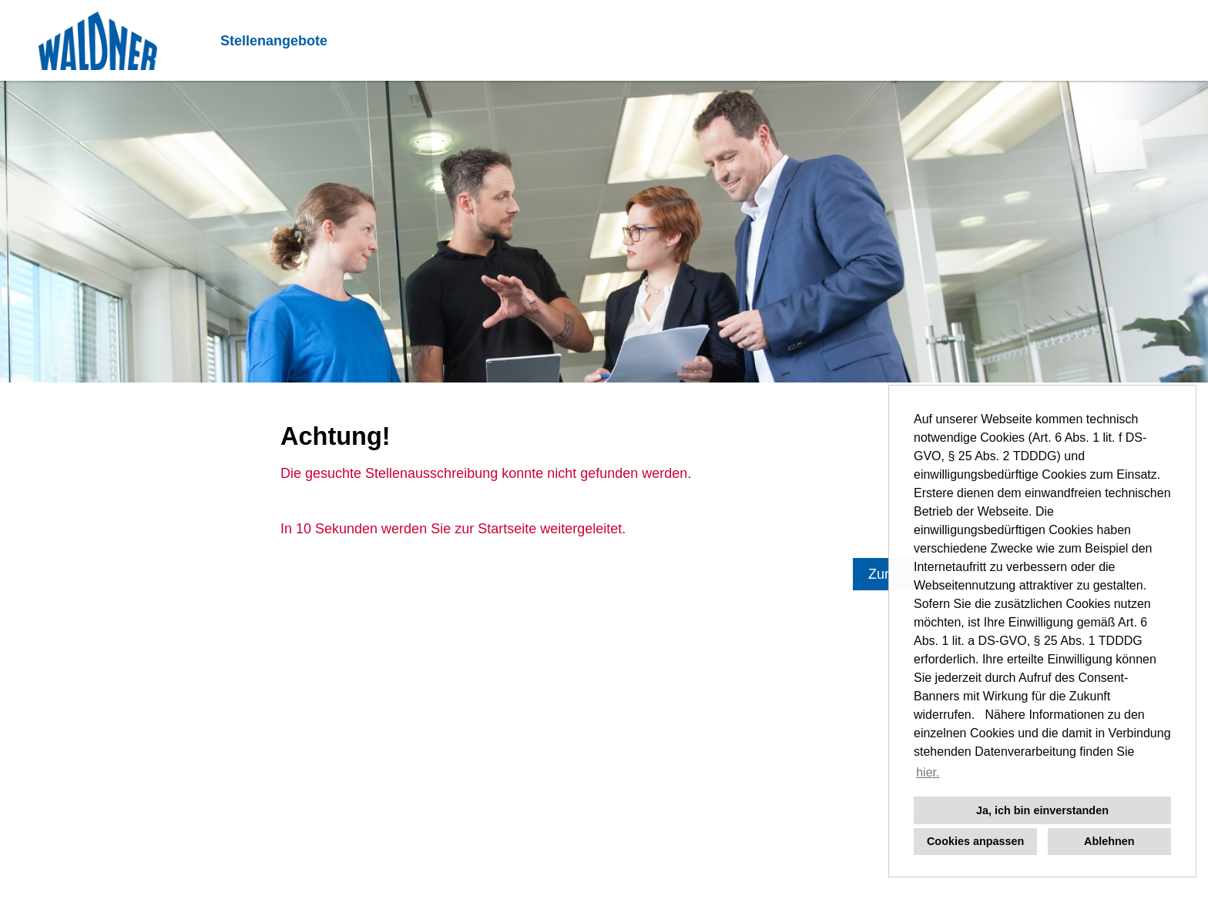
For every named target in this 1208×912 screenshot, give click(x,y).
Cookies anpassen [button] (975, 841)
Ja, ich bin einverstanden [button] (1042, 810)
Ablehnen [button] (1109, 841)
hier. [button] (927, 772)
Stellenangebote (273, 40)
